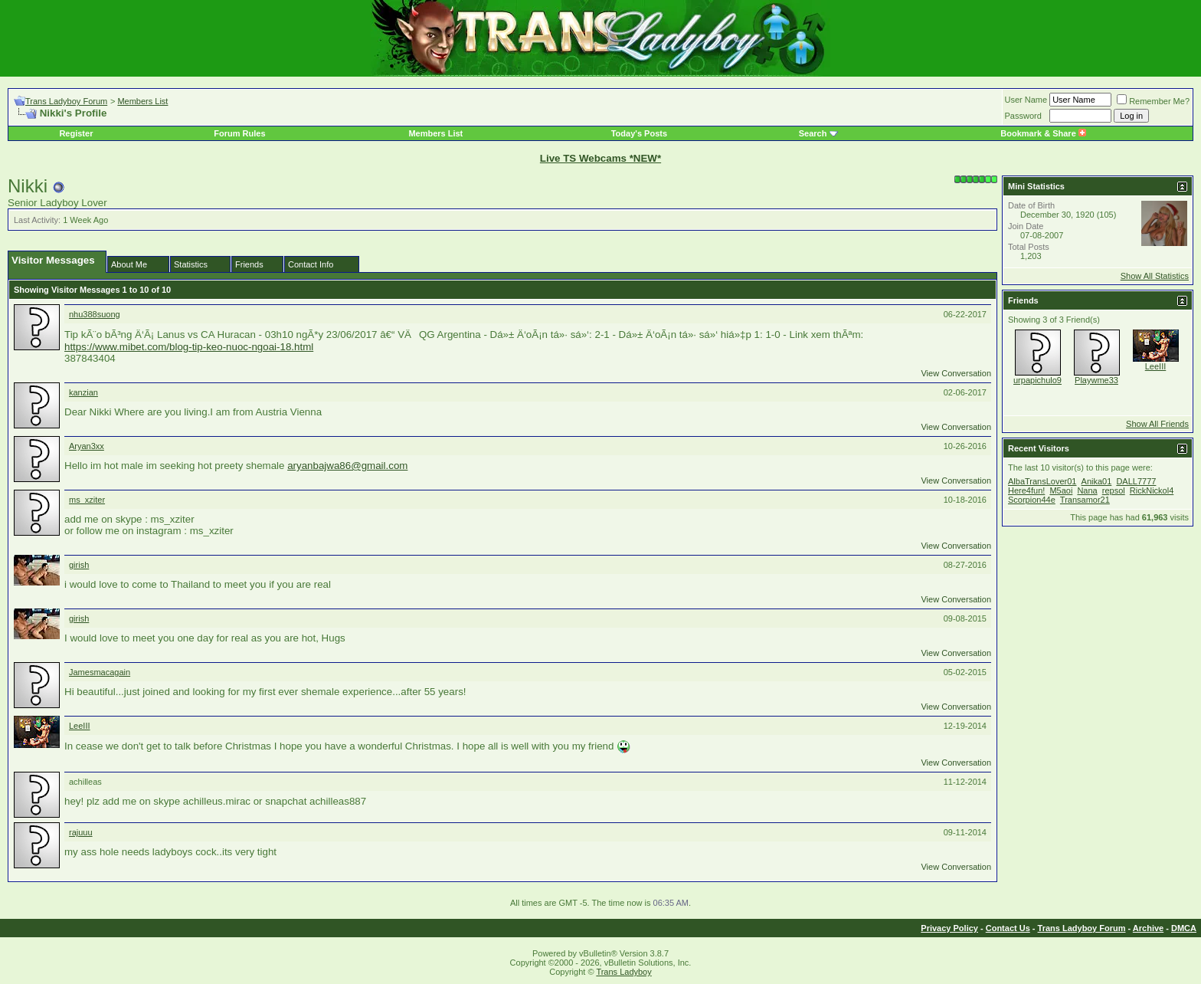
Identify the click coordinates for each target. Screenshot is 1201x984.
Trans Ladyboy (623, 971)
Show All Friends (1157, 423)
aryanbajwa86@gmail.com (347, 465)
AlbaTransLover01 (1042, 481)
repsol (1113, 490)
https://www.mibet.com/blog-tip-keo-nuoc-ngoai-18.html (188, 347)
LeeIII (79, 725)
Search (813, 133)
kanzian (83, 392)
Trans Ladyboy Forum (66, 101)
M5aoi (1060, 490)
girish (79, 564)
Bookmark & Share (1042, 133)
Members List (142, 101)
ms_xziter (87, 499)
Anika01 (1097, 481)
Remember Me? (1153, 101)
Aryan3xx (86, 446)
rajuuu (81, 832)
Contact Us (1008, 928)
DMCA (1183, 928)
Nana (1087, 490)
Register (76, 133)
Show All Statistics (1155, 275)
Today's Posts (639, 133)
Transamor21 (1085, 499)
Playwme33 (1096, 380)
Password (1023, 115)
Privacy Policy (949, 928)
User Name (1026, 99)
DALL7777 (1136, 481)
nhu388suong (94, 314)
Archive (1148, 928)
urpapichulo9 (1037, 380)
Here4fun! (1026, 490)
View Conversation (956, 373)
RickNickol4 (1151, 490)
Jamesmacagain (99, 672)
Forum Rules (239, 133)
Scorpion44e (1031, 499)
